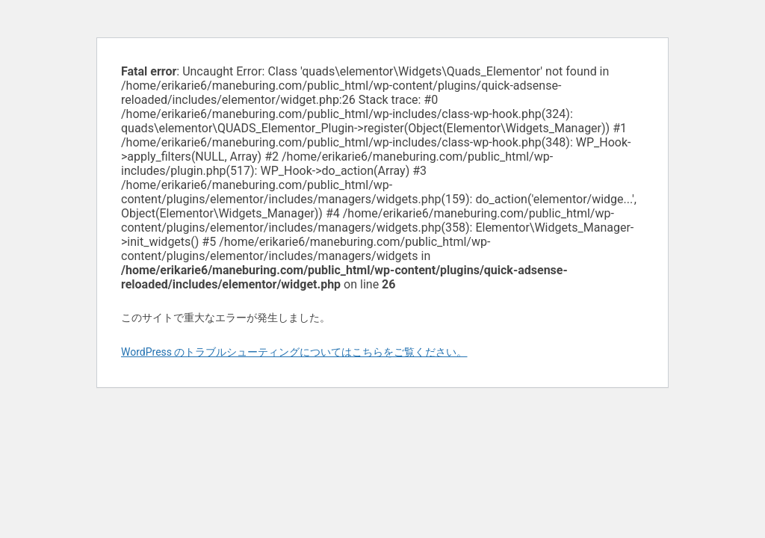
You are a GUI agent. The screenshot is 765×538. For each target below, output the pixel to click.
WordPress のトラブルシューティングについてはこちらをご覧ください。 (294, 352)
